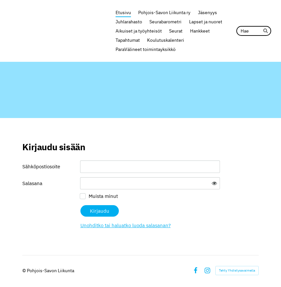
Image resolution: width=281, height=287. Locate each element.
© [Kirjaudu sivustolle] (24, 271)
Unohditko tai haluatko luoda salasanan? (125, 225)
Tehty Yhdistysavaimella (237, 270)
